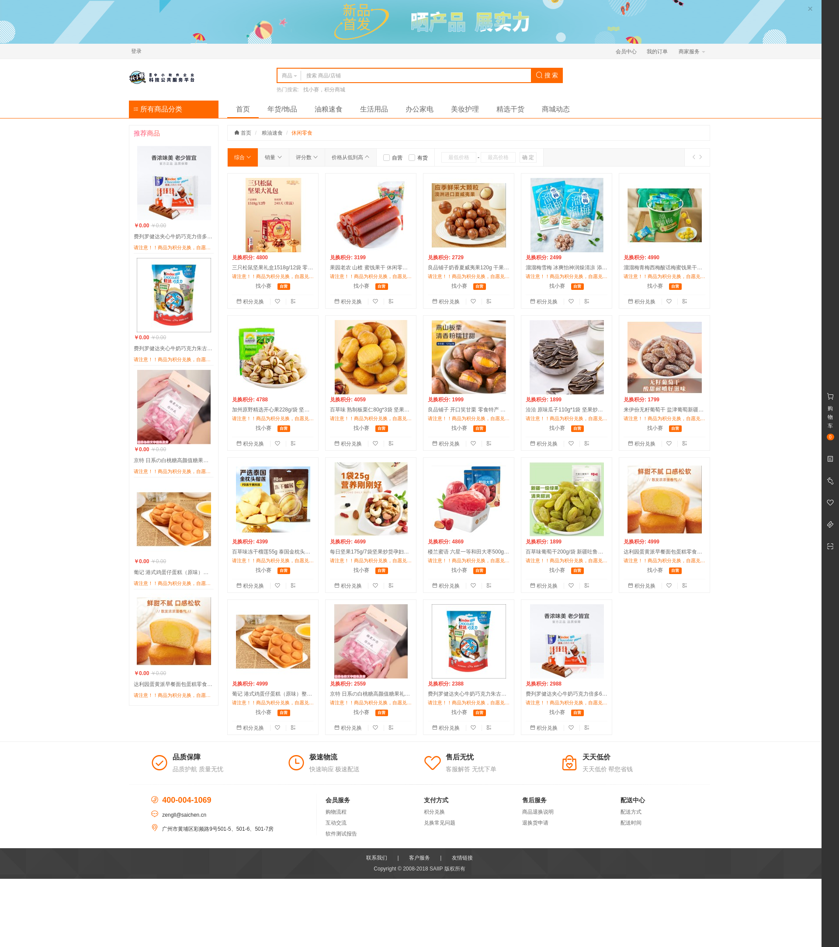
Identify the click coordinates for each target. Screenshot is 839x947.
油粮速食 (329, 109)
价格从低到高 (351, 157)
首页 (243, 109)
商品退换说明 (538, 812)
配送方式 (631, 812)
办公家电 (419, 109)
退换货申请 (535, 823)
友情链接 (462, 858)
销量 (273, 157)
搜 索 (547, 75)
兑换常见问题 (439, 823)
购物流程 (336, 812)
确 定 (528, 157)
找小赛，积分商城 (324, 90)
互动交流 (336, 823)
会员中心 (626, 52)
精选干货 (510, 109)
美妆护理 (465, 109)
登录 (136, 51)
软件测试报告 (341, 834)
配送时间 (631, 823)
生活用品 (374, 109)
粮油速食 (272, 133)
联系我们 (376, 858)
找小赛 (263, 286)
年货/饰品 (282, 109)
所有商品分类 (157, 109)
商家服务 (692, 52)
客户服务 (419, 858)
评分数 (307, 157)
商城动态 (556, 109)
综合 (242, 157)
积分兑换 (251, 302)
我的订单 (657, 52)
